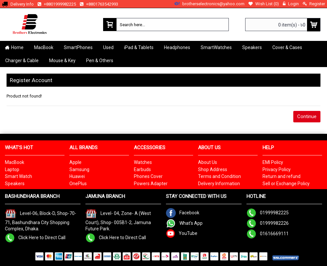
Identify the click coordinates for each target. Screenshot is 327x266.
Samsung (79, 169)
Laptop (12, 169)
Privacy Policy (277, 169)
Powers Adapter (151, 183)
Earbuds (142, 169)
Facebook (182, 212)
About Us (207, 162)
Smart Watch (18, 176)
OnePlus (78, 183)
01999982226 (267, 222)
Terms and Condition (219, 176)
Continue (307, 116)
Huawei (77, 176)
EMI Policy (273, 162)
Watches (143, 162)
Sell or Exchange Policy (286, 183)
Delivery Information (219, 183)
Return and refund (281, 176)
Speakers (15, 183)
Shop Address (212, 169)
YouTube (181, 233)
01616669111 (267, 233)
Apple (75, 162)
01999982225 (267, 212)
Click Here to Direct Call (35, 237)
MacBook (14, 162)
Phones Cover (148, 176)
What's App (184, 222)
